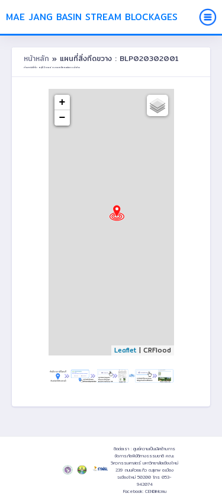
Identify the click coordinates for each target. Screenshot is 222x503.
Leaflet (125, 350)
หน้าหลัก (38, 58)
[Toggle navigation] (208, 17)
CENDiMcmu (155, 491)
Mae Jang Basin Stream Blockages (92, 17)
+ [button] (62, 102)
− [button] (62, 118)
